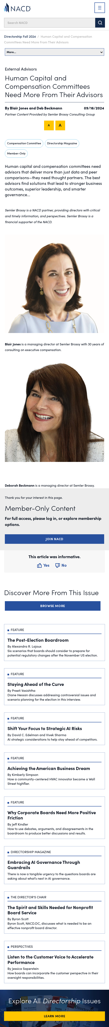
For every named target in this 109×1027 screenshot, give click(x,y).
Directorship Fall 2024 (20, 36)
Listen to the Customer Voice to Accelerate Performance (50, 959)
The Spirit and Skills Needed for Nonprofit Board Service (50, 910)
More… (55, 52)
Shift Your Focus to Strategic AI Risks (45, 728)
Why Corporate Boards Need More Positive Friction (51, 815)
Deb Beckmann (49, 107)
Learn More (54, 1016)
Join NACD (54, 539)
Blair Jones (19, 107)
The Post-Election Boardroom (38, 640)
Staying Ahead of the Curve (35, 684)
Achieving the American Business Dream (48, 768)
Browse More (52, 605)
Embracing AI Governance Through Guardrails (43, 864)
